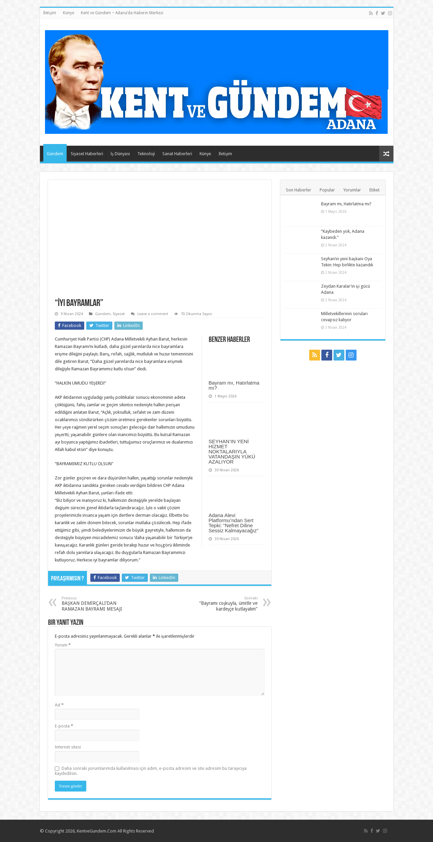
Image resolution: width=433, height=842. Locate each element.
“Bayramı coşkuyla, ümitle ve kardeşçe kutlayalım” (223, 604)
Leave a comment (152, 314)
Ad (59, 704)
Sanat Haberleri (177, 153)
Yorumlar (352, 189)
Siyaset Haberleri (87, 153)
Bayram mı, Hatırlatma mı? (234, 385)
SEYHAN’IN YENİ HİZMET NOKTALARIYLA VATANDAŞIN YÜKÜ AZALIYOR (232, 451)
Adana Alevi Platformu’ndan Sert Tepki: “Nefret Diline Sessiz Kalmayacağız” (234, 522)
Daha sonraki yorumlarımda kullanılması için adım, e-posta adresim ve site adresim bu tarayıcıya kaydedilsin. (151, 771)
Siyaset (119, 314)
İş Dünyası (120, 153)
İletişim (49, 13)
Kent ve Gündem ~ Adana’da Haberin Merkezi (122, 13)
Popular (327, 189)
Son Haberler (298, 189)
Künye (68, 13)
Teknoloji (146, 153)
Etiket (374, 189)
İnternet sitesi (68, 746)
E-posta (64, 725)
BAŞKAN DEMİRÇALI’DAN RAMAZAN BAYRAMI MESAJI (96, 604)
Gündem (55, 153)
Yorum (63, 645)
